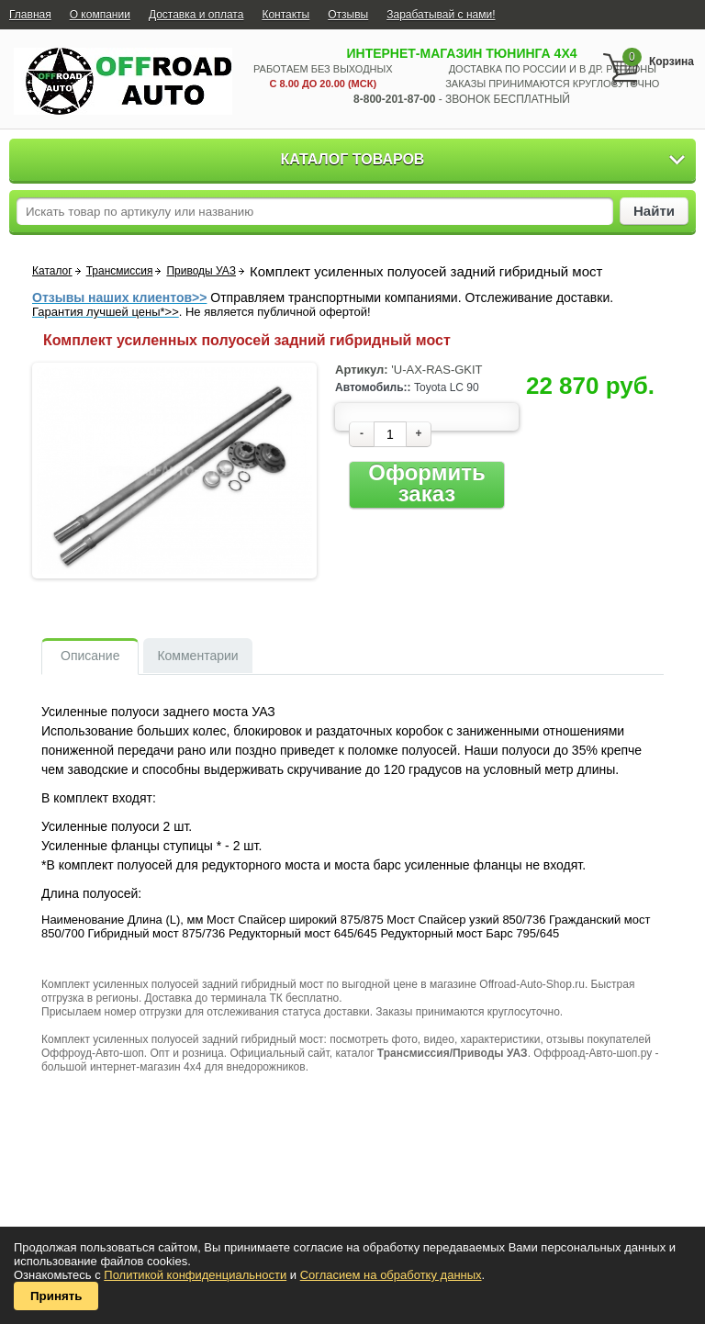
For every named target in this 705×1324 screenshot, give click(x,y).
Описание (90, 655)
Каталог (52, 270)
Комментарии (197, 655)
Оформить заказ (426, 483)
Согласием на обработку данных (391, 1275)
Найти (654, 211)
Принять (56, 1296)
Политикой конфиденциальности (195, 1275)
